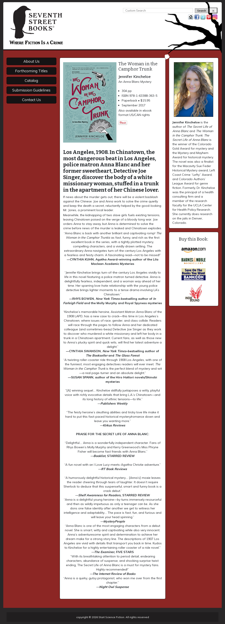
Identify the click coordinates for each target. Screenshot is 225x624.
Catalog (31, 80)
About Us (31, 61)
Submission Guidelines (31, 90)
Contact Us (31, 99)
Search (201, 10)
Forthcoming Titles (31, 71)
